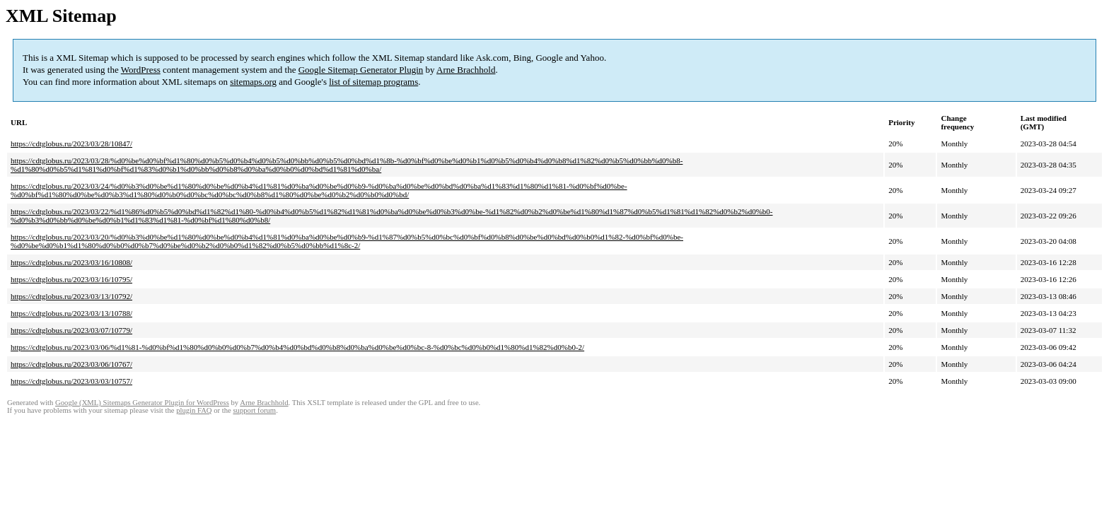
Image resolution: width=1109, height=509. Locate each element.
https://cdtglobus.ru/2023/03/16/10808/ (71, 262)
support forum (254, 410)
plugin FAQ (193, 410)
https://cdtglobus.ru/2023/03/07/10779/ (71, 330)
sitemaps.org (253, 81)
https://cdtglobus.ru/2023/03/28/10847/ (71, 143)
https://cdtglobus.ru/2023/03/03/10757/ (71, 381)
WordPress (141, 69)
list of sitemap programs (373, 81)
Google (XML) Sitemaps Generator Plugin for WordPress (142, 402)
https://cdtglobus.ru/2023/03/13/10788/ (71, 313)
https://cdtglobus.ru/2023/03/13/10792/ (71, 296)
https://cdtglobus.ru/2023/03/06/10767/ (71, 364)
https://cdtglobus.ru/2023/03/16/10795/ (71, 279)
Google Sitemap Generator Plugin (361, 69)
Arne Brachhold (465, 69)
